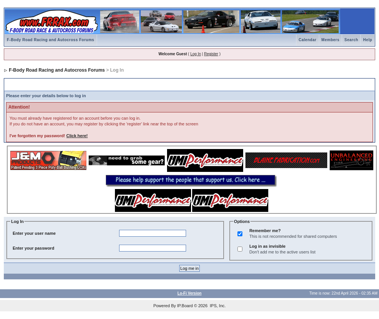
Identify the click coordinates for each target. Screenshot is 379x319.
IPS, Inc (217, 305)
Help (367, 40)
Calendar (308, 40)
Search (351, 40)
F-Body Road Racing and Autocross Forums (50, 40)
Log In (195, 54)
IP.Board (185, 305)
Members (330, 40)
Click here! (77, 135)
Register (211, 54)
